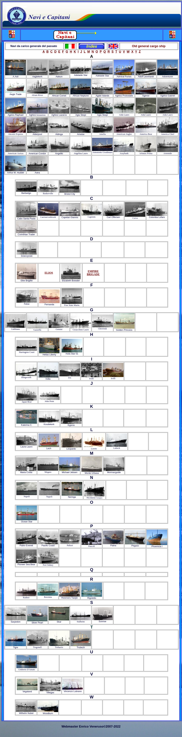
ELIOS (49, 272)
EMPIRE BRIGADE (93, 273)
